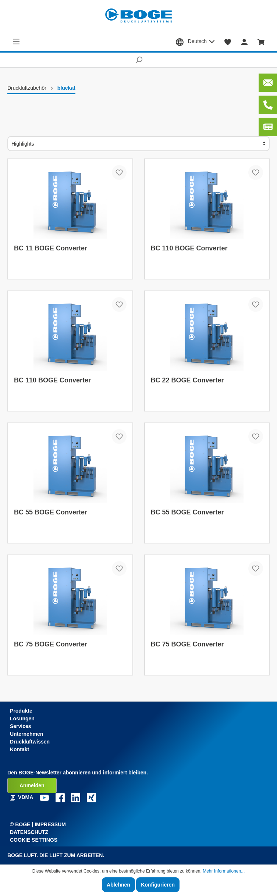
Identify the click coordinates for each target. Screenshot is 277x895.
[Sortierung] (138, 143)
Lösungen (22, 718)
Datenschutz (29, 832)
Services (20, 726)
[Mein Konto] (244, 41)
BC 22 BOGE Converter (187, 380)
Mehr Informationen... (224, 871)
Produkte (21, 711)
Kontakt (19, 749)
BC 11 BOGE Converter (50, 248)
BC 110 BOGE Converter (189, 248)
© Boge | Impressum (38, 824)
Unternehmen (26, 734)
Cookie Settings (33, 840)
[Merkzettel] (228, 41)
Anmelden (32, 785)
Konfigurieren (158, 885)
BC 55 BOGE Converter (50, 512)
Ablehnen (118, 885)
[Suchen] (138, 60)
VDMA (22, 797)
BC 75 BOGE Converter (50, 644)
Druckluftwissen (30, 742)
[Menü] (16, 41)
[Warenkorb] (261, 41)
